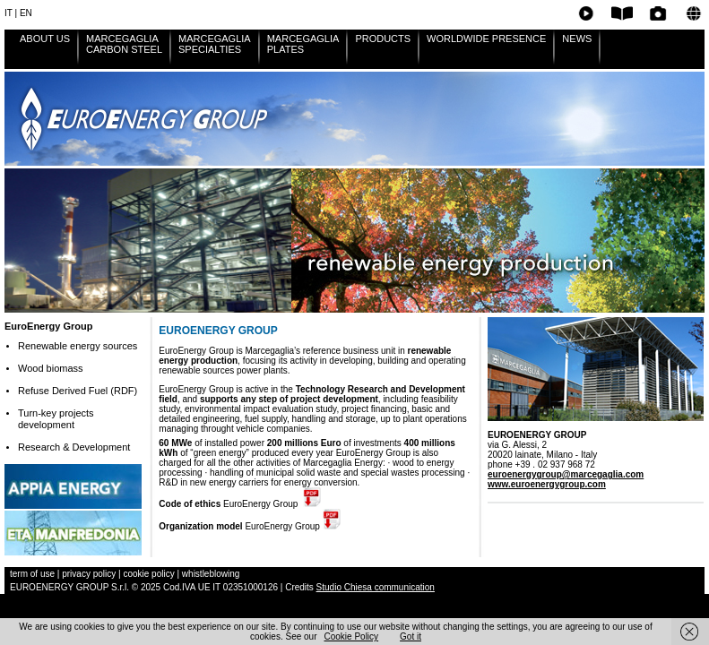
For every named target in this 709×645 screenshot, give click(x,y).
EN (26, 13)
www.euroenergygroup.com (547, 484)
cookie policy (148, 574)
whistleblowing (210, 574)
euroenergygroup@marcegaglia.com (566, 474)
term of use (33, 574)
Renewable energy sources (77, 345)
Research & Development (74, 447)
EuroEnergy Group (48, 326)
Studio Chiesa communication (375, 587)
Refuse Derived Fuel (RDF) (77, 390)
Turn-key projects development (56, 419)
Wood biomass (50, 368)
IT (8, 13)
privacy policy (89, 574)
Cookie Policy (351, 636)
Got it (410, 636)
